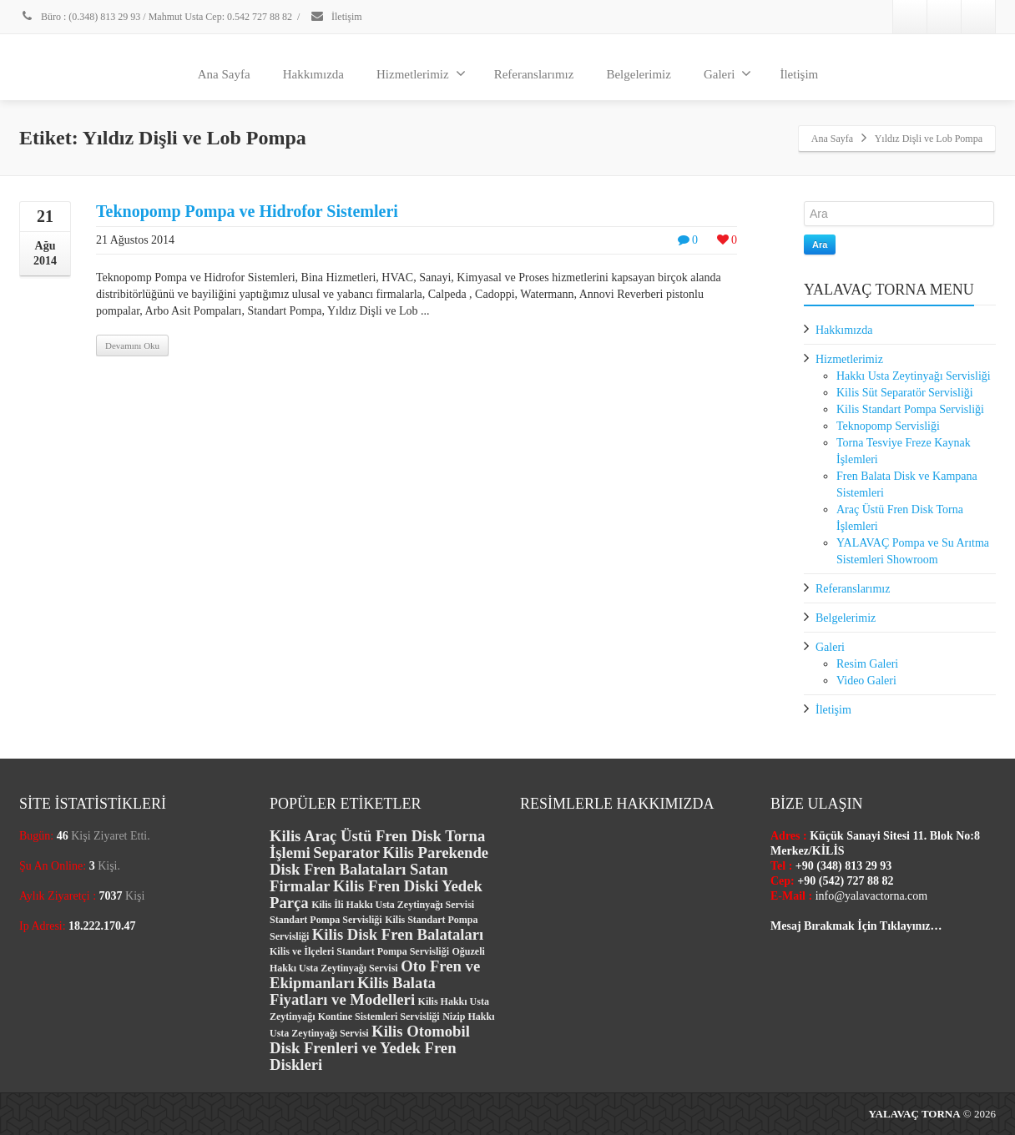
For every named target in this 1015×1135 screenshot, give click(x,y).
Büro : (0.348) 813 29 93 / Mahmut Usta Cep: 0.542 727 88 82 (155, 17)
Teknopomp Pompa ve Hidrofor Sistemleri (247, 211)
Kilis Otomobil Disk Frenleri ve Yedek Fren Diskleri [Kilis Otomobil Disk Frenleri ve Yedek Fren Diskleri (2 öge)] (370, 1047)
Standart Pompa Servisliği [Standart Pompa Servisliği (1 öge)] (326, 920)
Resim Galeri (867, 664)
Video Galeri (866, 680)
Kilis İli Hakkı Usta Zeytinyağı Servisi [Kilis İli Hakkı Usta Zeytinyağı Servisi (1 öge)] (392, 905)
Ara (819, 245)
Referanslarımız (534, 74)
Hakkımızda (313, 74)
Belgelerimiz (638, 74)
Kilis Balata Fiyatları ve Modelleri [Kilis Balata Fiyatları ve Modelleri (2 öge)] (353, 991)
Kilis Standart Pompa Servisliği (910, 409)
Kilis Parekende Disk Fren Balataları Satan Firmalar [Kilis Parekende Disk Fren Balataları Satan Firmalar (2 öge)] (379, 869)
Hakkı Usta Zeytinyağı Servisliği (913, 376)
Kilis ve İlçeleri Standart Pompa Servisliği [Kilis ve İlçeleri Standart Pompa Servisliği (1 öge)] (359, 951)
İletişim (336, 17)
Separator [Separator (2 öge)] (346, 852)
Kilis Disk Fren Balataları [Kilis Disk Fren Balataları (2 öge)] (397, 934)
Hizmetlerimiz (421, 73)
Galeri (727, 73)
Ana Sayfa (224, 74)
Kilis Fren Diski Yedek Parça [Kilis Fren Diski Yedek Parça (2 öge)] (376, 894)
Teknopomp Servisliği (888, 426)
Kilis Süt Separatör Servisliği (904, 392)
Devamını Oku (132, 345)
